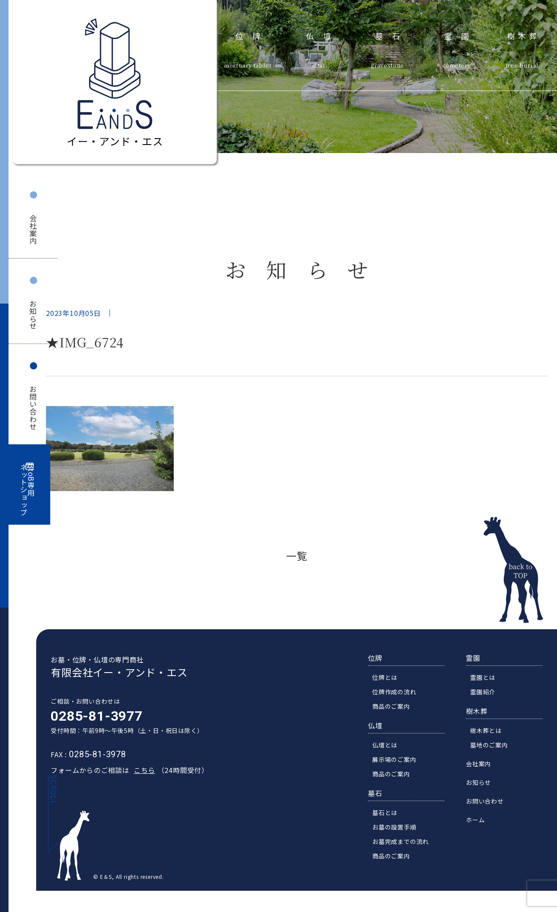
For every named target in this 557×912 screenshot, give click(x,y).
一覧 (296, 555)
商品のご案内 (396, 715)
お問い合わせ (33, 408)
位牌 (252, 34)
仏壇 (323, 34)
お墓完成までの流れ (405, 851)
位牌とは (389, 686)
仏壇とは (389, 754)
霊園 (461, 34)
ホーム (480, 829)
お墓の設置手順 (399, 836)
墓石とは (389, 822)
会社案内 (33, 229)
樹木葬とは (490, 740)
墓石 (392, 34)
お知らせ (33, 315)
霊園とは (487, 686)
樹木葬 (523, 34)
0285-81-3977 (92, 725)
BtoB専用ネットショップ (28, 490)
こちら (139, 779)
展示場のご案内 (399, 768)
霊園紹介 (487, 701)
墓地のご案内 (494, 754)
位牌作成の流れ (399, 701)
